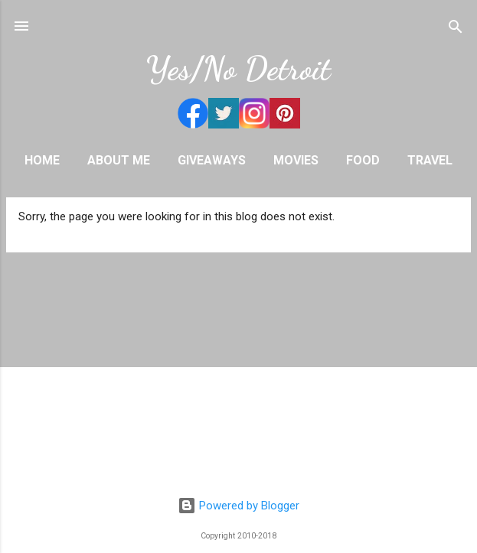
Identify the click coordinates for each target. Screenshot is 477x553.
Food (363, 160)
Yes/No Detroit (238, 68)
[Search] (455, 28)
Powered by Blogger (238, 505)
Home (42, 160)
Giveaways (212, 160)
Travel (429, 160)
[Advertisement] (238, 378)
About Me (118, 160)
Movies (296, 160)
